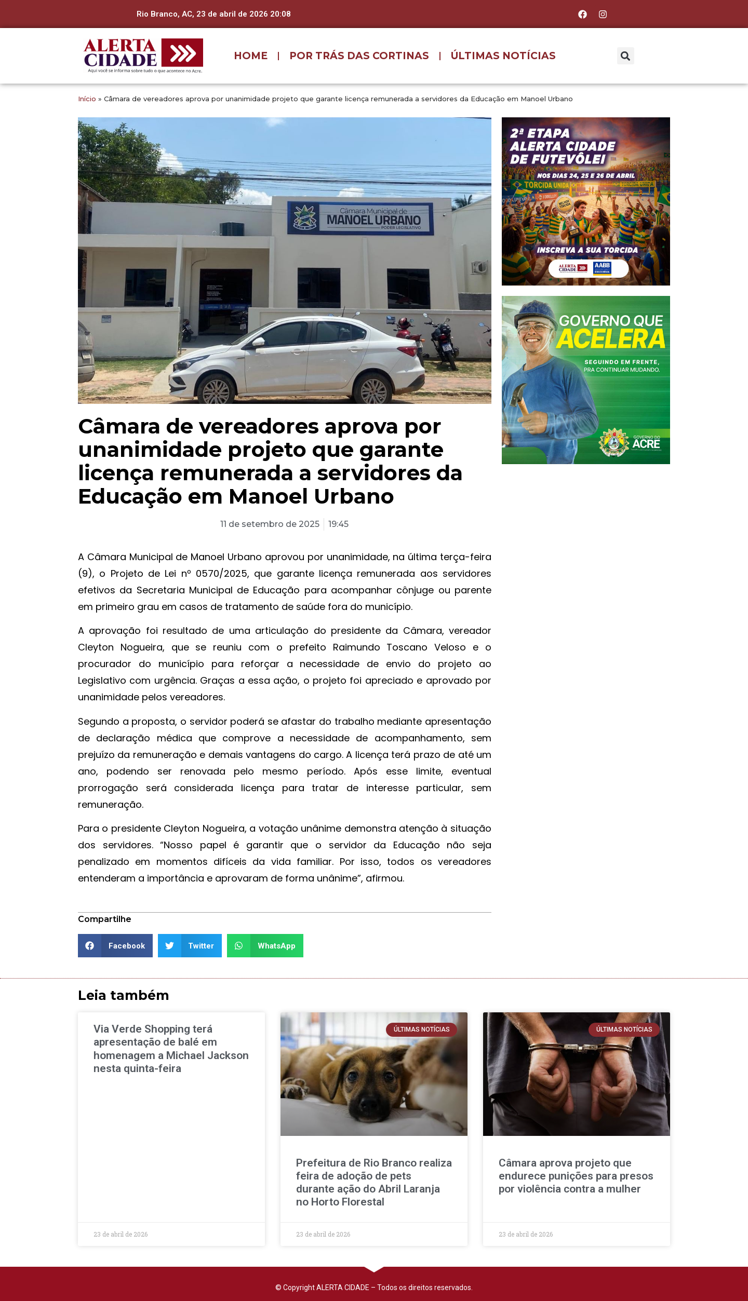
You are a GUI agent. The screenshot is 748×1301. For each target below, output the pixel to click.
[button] (625, 55)
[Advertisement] (586, 539)
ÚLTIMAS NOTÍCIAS (503, 56)
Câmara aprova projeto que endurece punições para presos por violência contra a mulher (576, 1176)
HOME (251, 56)
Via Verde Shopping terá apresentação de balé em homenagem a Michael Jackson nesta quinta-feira (171, 1049)
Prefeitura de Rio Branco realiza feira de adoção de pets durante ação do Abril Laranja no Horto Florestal (374, 1183)
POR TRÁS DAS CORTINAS (359, 56)
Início (87, 98)
